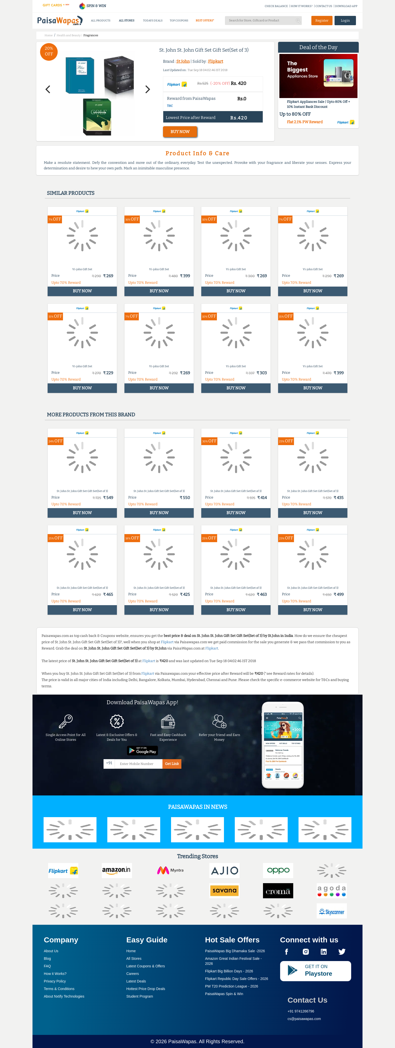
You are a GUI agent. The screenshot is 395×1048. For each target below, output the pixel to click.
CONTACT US (323, 6)
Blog (47, 959)
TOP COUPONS (179, 20)
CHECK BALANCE (276, 6)
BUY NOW (180, 131)
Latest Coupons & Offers (145, 966)
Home (131, 951)
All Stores (134, 959)
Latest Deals (136, 981)
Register (321, 20)
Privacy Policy (55, 981)
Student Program (139, 996)
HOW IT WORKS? (302, 6)
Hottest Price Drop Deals (145, 989)
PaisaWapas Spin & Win (224, 994)
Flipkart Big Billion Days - (229, 971)
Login (345, 20)
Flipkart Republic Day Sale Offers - (236, 979)
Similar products (70, 193)
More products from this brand (91, 415)
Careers (132, 974)
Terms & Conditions (59, 989)
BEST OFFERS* (205, 20)
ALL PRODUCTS (100, 20)
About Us (51, 951)
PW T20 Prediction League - (231, 986)
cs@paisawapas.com (304, 1019)
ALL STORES (126, 20)
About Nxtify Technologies (64, 996)
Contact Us (307, 1000)
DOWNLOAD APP (346, 6)
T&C (170, 106)
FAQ (47, 966)
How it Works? (55, 974)
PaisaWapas (182, 1041)
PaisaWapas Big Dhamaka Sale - (235, 951)
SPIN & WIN (92, 6)
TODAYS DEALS (152, 20)
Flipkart (215, 61)
